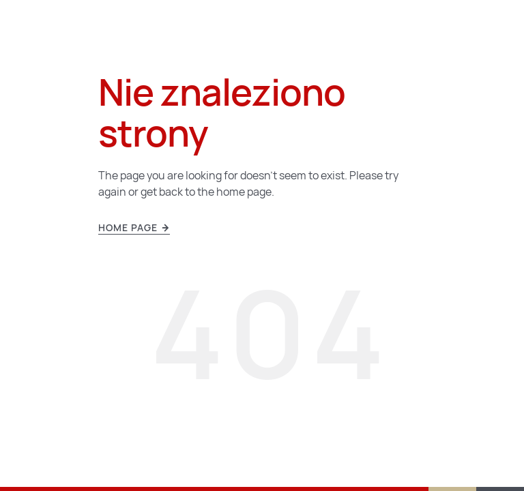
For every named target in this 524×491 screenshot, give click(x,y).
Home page (134, 228)
